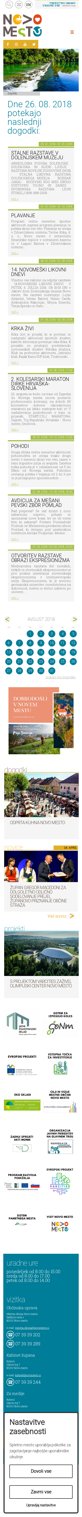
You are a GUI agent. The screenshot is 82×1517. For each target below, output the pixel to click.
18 (63, 652)
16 (41, 652)
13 (9, 652)
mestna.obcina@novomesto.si (32, 1328)
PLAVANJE (23, 216)
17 (52, 652)
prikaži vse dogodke (61, 677)
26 (73, 661)
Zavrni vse (41, 1492)
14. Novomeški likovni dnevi (38, 272)
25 (63, 661)
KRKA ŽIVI (22, 329)
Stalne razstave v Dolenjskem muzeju (37, 155)
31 (52, 671)
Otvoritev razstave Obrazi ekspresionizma (40, 558)
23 (41, 661)
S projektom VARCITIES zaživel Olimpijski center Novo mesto (41, 983)
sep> (74, 619)
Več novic (57, 916)
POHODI (20, 446)
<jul (7, 619)
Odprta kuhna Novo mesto (37, 822)
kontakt (19, 4)
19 (73, 652)
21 (19, 661)
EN (28, 4)
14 (19, 652)
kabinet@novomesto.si (28, 1375)
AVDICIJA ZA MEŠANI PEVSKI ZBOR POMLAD (36, 503)
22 (30, 661)
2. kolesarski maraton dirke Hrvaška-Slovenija (40, 383)
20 (9, 661)
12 (73, 643)
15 (30, 652)
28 (19, 671)
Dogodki (12, 93)
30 (41, 671)
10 (52, 643)
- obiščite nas (58, 4)
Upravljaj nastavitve (41, 1505)
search (9, 4)
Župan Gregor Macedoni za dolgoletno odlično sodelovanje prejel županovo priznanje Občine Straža (38, 896)
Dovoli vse (41, 1471)
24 (52, 661)
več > (15, 199)
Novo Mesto (32, 25)
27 (9, 671)
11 (63, 643)
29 (30, 671)
